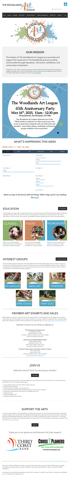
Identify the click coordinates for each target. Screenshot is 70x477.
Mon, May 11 (7, 155)
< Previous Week (40, 151)
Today (51, 151)
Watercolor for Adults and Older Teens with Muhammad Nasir (48, 164)
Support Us (35, 425)
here (36, 197)
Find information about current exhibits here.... (55, 320)
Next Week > (62, 151)
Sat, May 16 (39, 176)
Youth (26, 242)
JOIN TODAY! (35, 375)
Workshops (54, 242)
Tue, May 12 (6, 168)
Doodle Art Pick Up (39, 182)
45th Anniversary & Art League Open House (44, 185)
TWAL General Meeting (40, 179)
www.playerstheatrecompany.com (35, 355)
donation (4, 473)
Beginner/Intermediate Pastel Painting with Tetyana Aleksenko (48, 161)
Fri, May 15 (39, 168)
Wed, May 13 (7, 176)
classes (8, 242)
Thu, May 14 (39, 155)
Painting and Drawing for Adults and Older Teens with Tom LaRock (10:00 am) (18, 171)
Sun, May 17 (39, 190)
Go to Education (62, 208)
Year (29, 151)
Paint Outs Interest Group (41, 157)
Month (18, 151)
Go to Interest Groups (61, 259)
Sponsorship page (14, 419)
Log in (65, 4)
